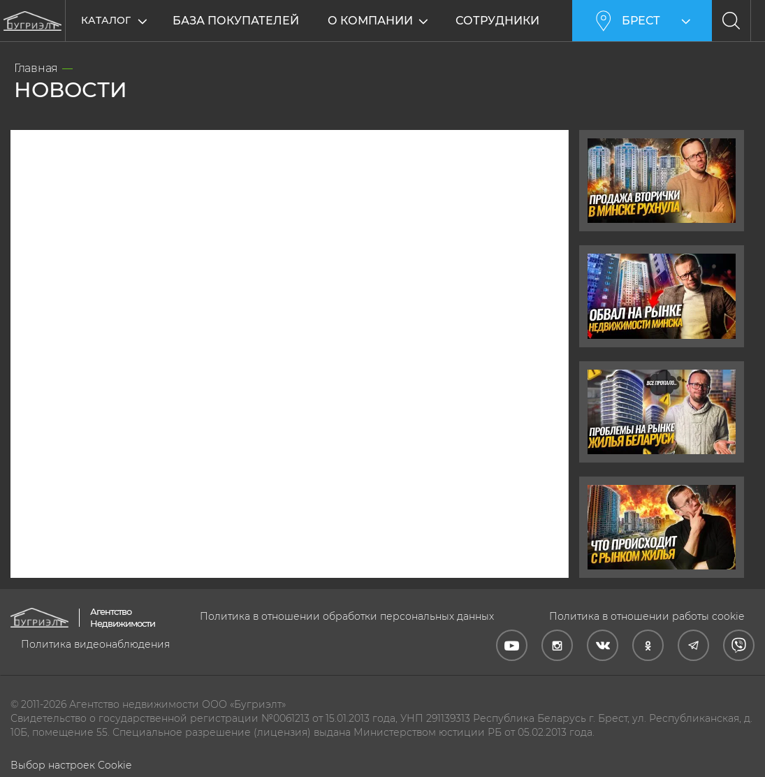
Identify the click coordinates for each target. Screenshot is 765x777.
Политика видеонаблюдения (95, 644)
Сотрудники (499, 20)
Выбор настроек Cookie (70, 765)
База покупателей (236, 20)
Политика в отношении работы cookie (646, 616)
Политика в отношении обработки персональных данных (347, 616)
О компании (371, 20)
